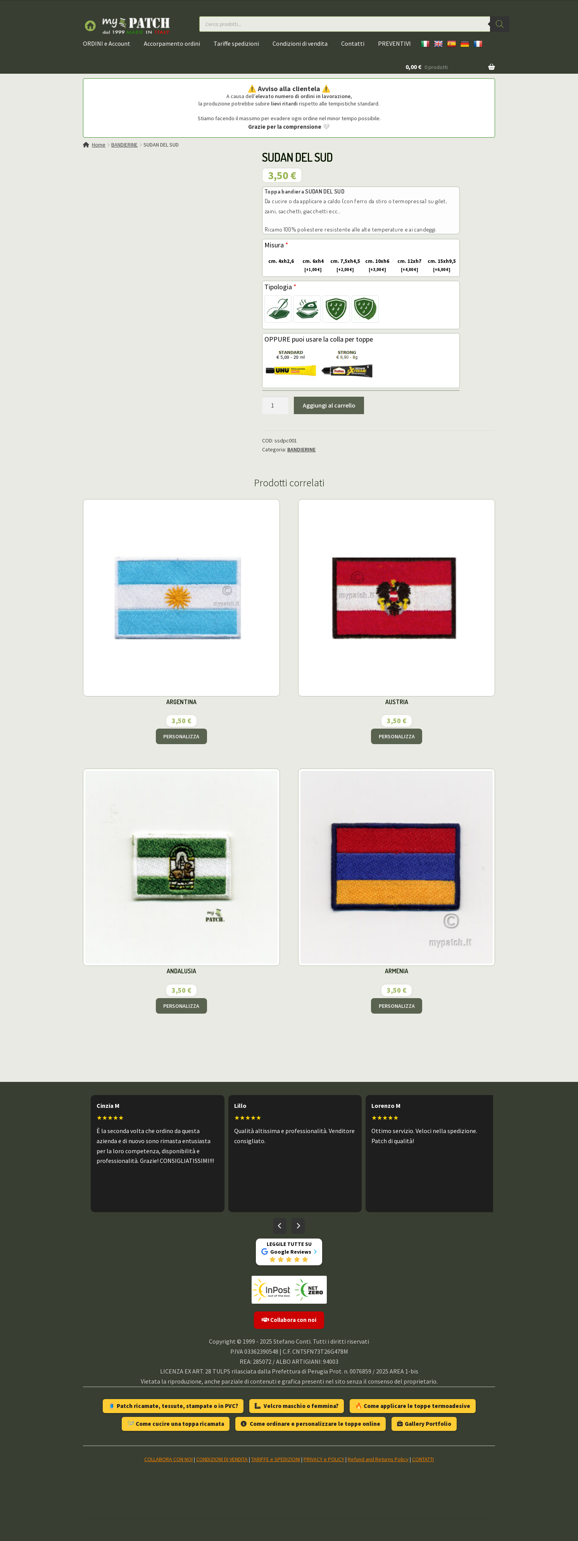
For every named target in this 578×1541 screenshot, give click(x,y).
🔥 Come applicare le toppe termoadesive (412, 1406)
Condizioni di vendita (300, 43)
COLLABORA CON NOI (168, 1459)
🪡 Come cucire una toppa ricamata (175, 1423)
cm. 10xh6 (375, 265)
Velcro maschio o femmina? (296, 1406)
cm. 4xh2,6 (279, 261)
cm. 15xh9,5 (441, 265)
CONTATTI (423, 1459)
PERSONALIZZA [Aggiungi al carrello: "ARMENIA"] (397, 1005)
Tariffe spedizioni (236, 43)
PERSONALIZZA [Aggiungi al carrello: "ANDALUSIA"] (181, 1005)
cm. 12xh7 (407, 265)
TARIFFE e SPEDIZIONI (275, 1459)
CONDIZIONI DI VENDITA (222, 1459)
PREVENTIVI (394, 43)
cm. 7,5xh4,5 (345, 265)
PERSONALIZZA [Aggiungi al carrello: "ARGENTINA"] (181, 736)
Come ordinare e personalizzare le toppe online (310, 1423)
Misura (276, 244)
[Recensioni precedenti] (279, 1226)
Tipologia (280, 286)
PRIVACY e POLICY (324, 1459)
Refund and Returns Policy (378, 1459)
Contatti (352, 43)
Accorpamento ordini (172, 43)
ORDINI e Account (106, 43)
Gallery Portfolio (424, 1423)
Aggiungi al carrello (329, 405)
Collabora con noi (289, 1319)
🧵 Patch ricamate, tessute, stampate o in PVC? (173, 1406)
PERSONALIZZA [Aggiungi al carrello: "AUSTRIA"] (397, 736)
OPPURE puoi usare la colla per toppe (318, 339)
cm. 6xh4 (310, 265)
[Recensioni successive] (298, 1226)
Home (98, 144)
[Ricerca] (499, 24)
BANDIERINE (124, 144)
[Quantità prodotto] (275, 406)
